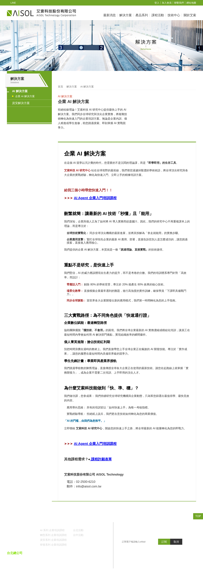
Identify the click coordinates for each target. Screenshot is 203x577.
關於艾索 (190, 15)
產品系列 (141, 15)
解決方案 (125, 15)
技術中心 (174, 15)
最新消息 (109, 15)
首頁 (60, 87)
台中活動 (78, 535)
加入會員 (167, 3)
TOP (198, 516)
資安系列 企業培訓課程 (53, 540)
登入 (156, 3)
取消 (176, 548)
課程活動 (158, 15)
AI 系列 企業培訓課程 (52, 530)
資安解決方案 (21, 103)
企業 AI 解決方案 (25, 96)
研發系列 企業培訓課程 (53, 544)
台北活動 (78, 530)
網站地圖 (191, 3)
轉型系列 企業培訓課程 (53, 535)
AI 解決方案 (19, 91)
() (101, 562)
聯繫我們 (179, 3)
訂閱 (164, 548)
